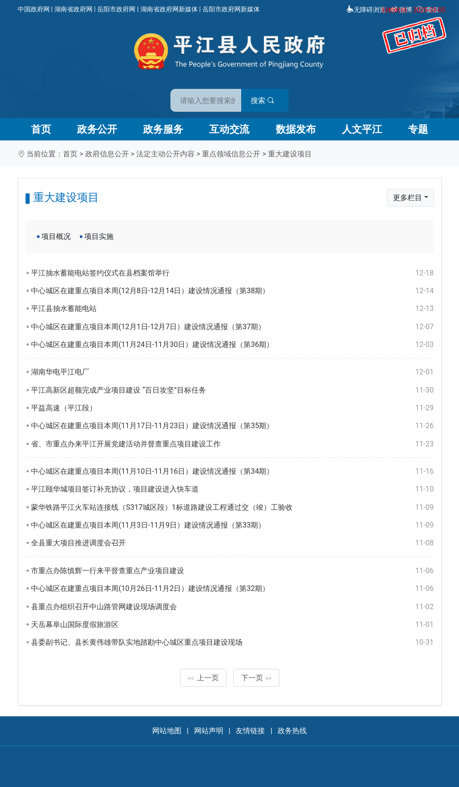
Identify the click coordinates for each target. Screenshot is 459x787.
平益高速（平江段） (232, 408)
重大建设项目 (290, 154)
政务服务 (163, 129)
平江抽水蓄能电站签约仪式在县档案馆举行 (232, 273)
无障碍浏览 (366, 9)
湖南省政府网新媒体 (169, 9)
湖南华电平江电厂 (232, 372)
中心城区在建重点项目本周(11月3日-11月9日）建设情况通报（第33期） (232, 525)
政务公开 (97, 129)
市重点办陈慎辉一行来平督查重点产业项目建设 (232, 570)
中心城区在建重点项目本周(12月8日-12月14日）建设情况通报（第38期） (232, 290)
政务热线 (292, 730)
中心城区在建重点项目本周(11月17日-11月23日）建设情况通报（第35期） (232, 425)
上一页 (203, 677)
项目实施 (98, 236)
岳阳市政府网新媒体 (231, 9)
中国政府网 (34, 9)
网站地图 (166, 730)
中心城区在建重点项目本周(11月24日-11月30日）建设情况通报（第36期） (232, 344)
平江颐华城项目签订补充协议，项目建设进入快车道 (232, 489)
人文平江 (362, 129)
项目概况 (56, 236)
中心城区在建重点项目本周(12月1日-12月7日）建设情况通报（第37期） (232, 326)
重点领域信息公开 (231, 154)
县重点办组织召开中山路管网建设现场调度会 (232, 606)
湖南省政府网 (73, 9)
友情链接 (250, 730)
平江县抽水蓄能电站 (232, 308)
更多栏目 (407, 197)
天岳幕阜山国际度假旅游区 (232, 624)
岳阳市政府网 (116, 9)
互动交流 (229, 129)
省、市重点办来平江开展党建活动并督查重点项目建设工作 (232, 444)
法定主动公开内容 (165, 154)
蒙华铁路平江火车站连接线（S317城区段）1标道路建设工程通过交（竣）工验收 (232, 507)
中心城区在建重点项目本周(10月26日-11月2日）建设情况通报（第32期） (232, 588)
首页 (41, 129)
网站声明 (208, 730)
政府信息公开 (107, 154)
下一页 (256, 677)
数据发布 (296, 129)
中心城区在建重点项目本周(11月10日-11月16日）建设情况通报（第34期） (232, 471)
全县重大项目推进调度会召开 (232, 543)
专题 (418, 129)
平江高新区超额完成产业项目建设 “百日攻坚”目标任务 (232, 390)
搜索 (295, 95)
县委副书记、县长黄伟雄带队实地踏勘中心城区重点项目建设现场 (232, 642)
